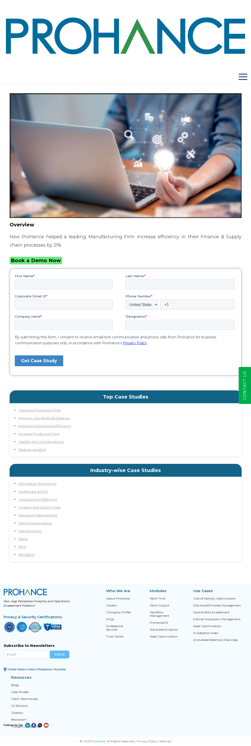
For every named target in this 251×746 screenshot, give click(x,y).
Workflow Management (159, 614)
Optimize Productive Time (40, 410)
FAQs (110, 619)
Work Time (157, 598)
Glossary (17, 712)
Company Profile (118, 612)
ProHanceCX (159, 622)
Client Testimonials (24, 699)
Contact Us (244, 385)
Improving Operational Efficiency (45, 426)
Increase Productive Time (39, 434)
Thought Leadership (25, 726)
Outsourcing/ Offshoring (38, 499)
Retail (23, 539)
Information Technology (38, 484)
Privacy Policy (147, 741)
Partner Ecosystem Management (217, 619)
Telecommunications (35, 523)
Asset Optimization (164, 636)
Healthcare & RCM (33, 491)
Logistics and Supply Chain (40, 507)
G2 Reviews (19, 706)
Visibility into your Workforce (41, 442)
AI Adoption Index (205, 633)
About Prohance (118, 598)
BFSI (22, 547)
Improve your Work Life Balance (44, 418)
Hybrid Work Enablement (211, 612)
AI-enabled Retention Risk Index (215, 640)
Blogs (15, 685)
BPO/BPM (27, 555)
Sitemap (165, 741)
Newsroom (19, 719)
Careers (111, 605)
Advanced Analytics (164, 629)
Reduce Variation (32, 450)
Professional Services (114, 627)
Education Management (38, 515)
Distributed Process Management (217, 605)
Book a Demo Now (36, 260)
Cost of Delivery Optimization (214, 598)
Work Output (159, 605)
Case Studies (20, 692)
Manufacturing (30, 531)
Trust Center (115, 636)
